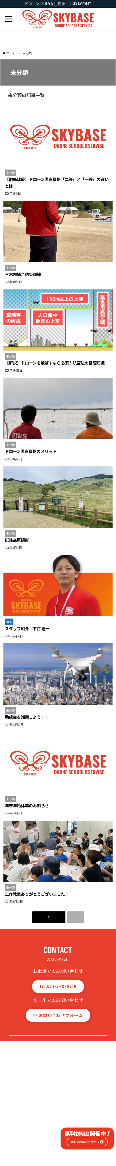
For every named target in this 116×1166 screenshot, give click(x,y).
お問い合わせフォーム (58, 1015)
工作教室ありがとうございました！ (37, 894)
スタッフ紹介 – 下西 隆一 (27, 628)
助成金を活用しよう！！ (27, 717)
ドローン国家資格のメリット (31, 451)
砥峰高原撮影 (17, 540)
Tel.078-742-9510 (58, 986)
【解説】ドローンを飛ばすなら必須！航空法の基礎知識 (55, 363)
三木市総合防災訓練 (23, 274)
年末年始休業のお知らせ (27, 805)
